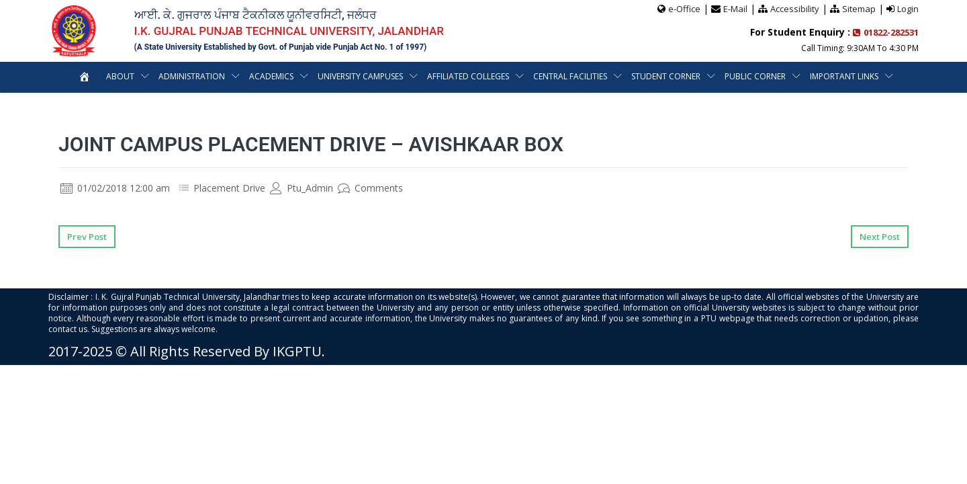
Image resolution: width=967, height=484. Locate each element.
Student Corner (665, 76)
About (120, 76)
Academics (271, 76)
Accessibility (794, 9)
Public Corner (755, 76)
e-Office (684, 9)
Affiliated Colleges (468, 76)
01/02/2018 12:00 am (115, 188)
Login (908, 9)
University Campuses (360, 76)
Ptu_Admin (301, 188)
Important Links (844, 76)
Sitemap (859, 9)
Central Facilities (570, 76)
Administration (191, 76)
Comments (370, 188)
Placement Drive (229, 188)
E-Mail (735, 9)
